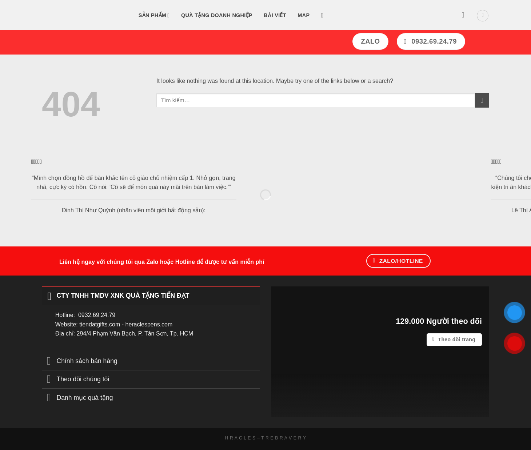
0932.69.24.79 (96, 315)
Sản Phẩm (154, 15)
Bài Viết (275, 15)
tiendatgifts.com (99, 324)
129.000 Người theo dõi (439, 321)
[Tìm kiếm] (324, 16)
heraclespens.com (148, 324)
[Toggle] (49, 295)
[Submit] (482, 100)
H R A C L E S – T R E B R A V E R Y (265, 438)
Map (304, 15)
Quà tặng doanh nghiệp (216, 15)
